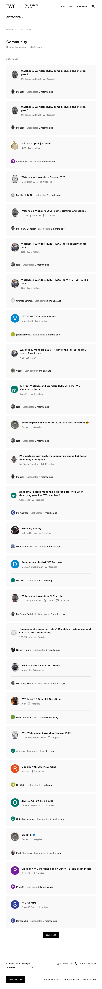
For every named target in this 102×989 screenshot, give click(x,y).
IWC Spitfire (29, 902)
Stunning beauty (31, 528)
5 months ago (40, 580)
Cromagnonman (22, 300)
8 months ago (40, 886)
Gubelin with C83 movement (39, 766)
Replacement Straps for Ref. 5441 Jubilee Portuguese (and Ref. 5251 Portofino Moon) (55, 630)
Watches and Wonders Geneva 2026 (43, 177)
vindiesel (18, 751)
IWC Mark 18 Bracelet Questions (41, 699)
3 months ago (39, 91)
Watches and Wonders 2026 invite (42, 595)
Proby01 (18, 887)
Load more (51, 935)
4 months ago (39, 476)
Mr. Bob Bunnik (21, 546)
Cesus (17, 370)
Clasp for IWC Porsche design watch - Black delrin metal (56, 868)
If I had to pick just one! (36, 143)
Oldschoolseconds (23, 819)
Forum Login (65, 6)
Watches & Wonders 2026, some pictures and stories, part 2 (53, 72)
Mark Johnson (21, 717)
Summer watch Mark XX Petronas (42, 562)
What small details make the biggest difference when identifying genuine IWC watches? (51, 493)
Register (81, 6)
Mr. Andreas (19, 513)
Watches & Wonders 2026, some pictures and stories (54, 210)
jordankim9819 (21, 334)
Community (25, 29)
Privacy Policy (71, 979)
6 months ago (51, 614)
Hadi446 (17, 785)
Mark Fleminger (21, 853)
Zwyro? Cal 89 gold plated (38, 800)
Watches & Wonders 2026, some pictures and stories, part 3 (53, 108)
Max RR (17, 580)
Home (10, 29)
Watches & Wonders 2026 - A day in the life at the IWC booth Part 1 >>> (53, 351)
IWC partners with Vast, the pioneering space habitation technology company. (53, 457)
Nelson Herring (21, 649)
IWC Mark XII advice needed (39, 316)
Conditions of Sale (52, 979)
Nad (15, 264)
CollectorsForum (22, 6)
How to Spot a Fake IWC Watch (41, 665)
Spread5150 (19, 921)
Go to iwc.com (15, 979)
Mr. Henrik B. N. (21, 195)
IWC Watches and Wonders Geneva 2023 (46, 732)
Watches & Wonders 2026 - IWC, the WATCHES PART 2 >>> (55, 281)
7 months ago (40, 751)
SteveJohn (19, 161)
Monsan (17, 91)
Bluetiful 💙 (28, 834)
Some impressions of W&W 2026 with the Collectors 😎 (55, 422)
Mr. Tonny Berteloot (23, 228)
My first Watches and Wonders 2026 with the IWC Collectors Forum (50, 387)
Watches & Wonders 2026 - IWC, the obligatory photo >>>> (54, 245)
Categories (14, 17)
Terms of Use (89, 979)
